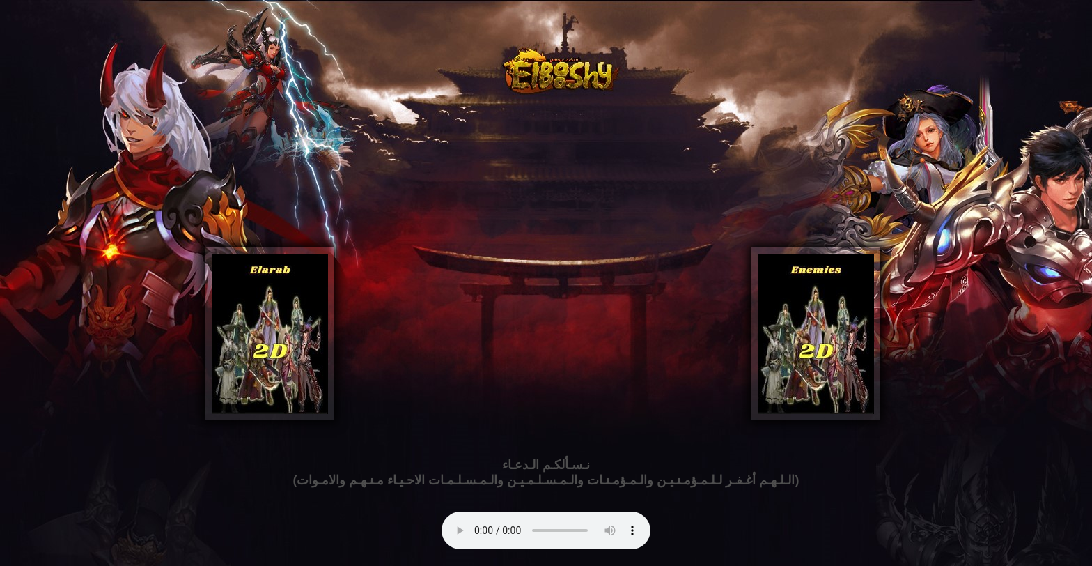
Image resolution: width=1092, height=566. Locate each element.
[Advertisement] (546, 205)
